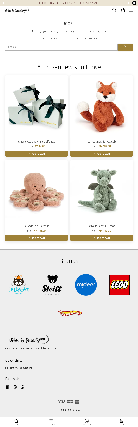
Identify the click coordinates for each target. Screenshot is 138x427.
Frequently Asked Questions (18, 367)
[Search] (61, 47)
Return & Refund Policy (69, 409)
